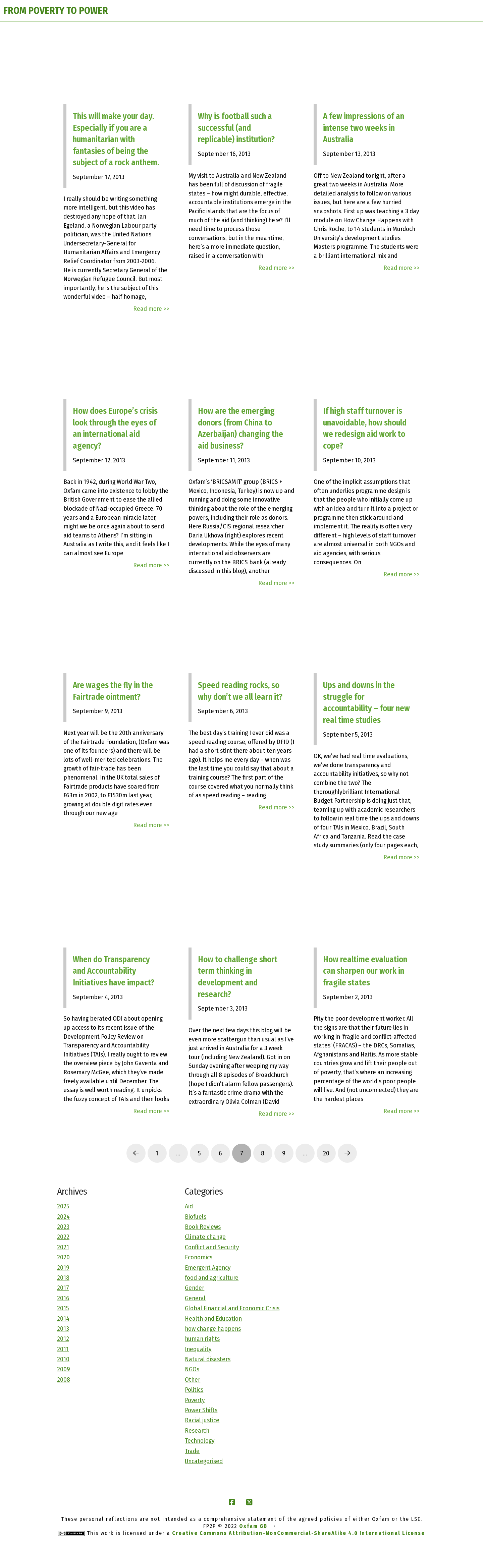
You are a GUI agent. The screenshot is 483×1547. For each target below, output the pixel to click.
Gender (194, 1288)
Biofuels (195, 1216)
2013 (63, 1328)
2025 (63, 1206)
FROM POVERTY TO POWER (55, 10)
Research (197, 1430)
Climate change (205, 1237)
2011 (63, 1349)
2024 (63, 1216)
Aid (189, 1206)
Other (192, 1379)
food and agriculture (211, 1277)
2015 (63, 1308)
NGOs (192, 1369)
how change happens (213, 1328)
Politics (194, 1389)
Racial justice (202, 1420)
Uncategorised (204, 1461)
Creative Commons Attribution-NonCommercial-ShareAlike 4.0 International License (298, 1533)
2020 (63, 1257)
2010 (63, 1359)
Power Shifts (201, 1410)
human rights (202, 1338)
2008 (63, 1379)
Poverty (195, 1400)
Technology (199, 1440)
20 (326, 1153)
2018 (63, 1277)
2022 (63, 1237)
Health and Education (213, 1318)
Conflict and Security (212, 1247)
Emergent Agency (207, 1267)
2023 (63, 1226)
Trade (192, 1451)
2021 (63, 1247)
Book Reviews (203, 1226)
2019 (63, 1267)
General (195, 1298)
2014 (63, 1318)
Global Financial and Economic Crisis (232, 1308)
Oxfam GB (253, 1526)
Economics (198, 1257)
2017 (63, 1288)
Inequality (198, 1349)
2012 (63, 1338)
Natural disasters (207, 1359)
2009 (63, 1369)
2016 (63, 1298)
